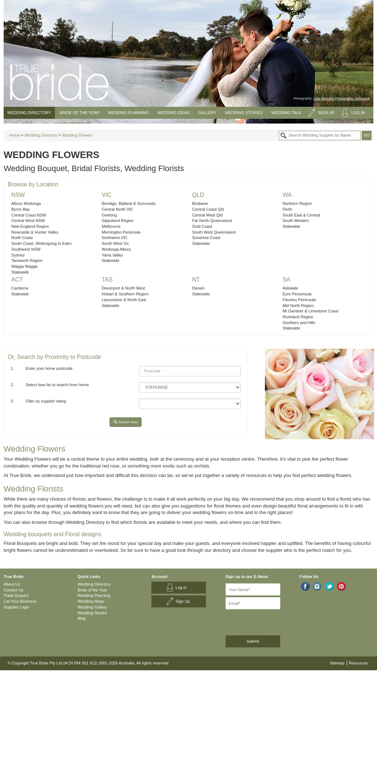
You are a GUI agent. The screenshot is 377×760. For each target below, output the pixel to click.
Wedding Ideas (173, 112)
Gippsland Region (118, 220)
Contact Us (13, 590)
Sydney (18, 255)
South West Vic (115, 243)
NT (196, 279)
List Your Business (20, 601)
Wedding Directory (29, 112)
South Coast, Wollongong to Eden (41, 243)
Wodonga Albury (116, 249)
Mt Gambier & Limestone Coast (310, 311)
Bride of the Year (80, 112)
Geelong (109, 215)
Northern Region (297, 203)
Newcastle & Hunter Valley (34, 232)
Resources (358, 663)
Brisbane (200, 203)
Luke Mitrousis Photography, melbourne (341, 98)
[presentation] (264, 621)
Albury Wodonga (26, 203)
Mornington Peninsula (121, 232)
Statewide (20, 272)
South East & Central (301, 215)
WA (287, 195)
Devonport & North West (123, 288)
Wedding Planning (128, 112)
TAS (107, 279)
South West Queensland (213, 232)
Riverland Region (298, 317)
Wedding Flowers (77, 135)
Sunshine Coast (206, 237)
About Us (12, 584)
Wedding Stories (244, 112)
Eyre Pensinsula (297, 294)
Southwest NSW (25, 249)
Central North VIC (118, 209)
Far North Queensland (212, 220)
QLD (198, 195)
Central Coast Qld (208, 209)
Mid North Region (298, 305)
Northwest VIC (115, 237)
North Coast (22, 237)
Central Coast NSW (28, 215)
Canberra (19, 288)
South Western (296, 220)
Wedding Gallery (92, 607)
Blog (82, 618)
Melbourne (111, 226)
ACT (17, 279)
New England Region (30, 226)
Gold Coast (202, 226)
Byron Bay (20, 209)
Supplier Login (16, 607)
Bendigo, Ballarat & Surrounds (129, 203)
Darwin (198, 288)
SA (286, 279)
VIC (107, 195)
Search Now (126, 422)
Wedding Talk (286, 112)
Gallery (207, 112)
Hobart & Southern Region (125, 294)
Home (14, 135)
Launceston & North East (124, 300)
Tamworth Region (27, 260)
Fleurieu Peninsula (299, 300)
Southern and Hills (299, 322)
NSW (18, 195)
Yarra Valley (112, 255)
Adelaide (290, 288)
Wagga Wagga (24, 266)
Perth (287, 209)
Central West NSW (28, 220)
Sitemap (337, 663)
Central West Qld (207, 215)
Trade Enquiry (16, 595)
